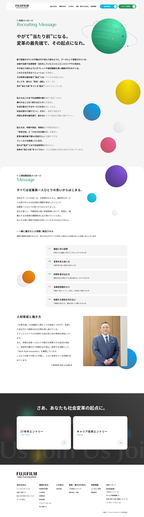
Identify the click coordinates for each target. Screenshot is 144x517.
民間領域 (42, 496)
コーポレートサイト (112, 502)
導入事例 (42, 507)
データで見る (21, 499)
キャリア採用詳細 (111, 495)
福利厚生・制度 (74, 492)
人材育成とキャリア (75, 489)
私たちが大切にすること (24, 496)
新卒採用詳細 (110, 489)
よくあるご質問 (96, 489)
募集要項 (94, 492)
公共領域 (42, 492)
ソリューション (44, 503)
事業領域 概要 (43, 489)
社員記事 (59, 489)
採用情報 (93, 6)
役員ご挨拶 (20, 492)
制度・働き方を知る (77, 484)
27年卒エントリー (111, 492)
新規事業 (42, 499)
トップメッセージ (22, 489)
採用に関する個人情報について (116, 499)
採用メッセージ (111, 485)
